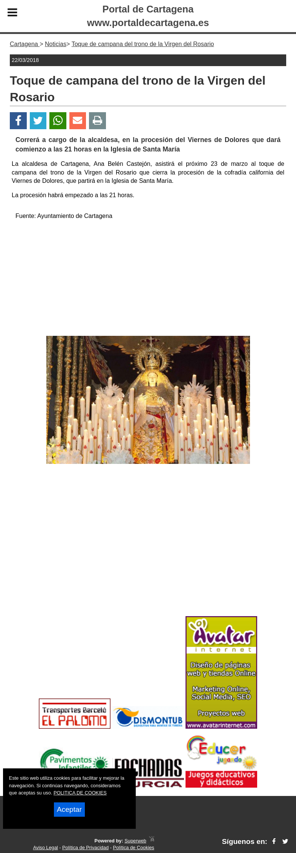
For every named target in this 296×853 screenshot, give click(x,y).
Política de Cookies (133, 847)
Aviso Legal (45, 847)
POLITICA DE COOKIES (80, 793)
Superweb (135, 841)
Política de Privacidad (85, 847)
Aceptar (69, 809)
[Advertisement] (148, 279)
